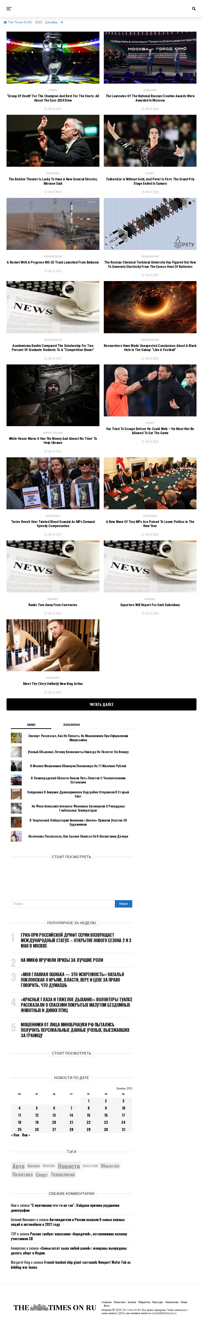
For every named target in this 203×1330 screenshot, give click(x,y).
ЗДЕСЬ (121, 1320)
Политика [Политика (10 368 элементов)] (22, 1181)
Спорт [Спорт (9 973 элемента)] (42, 1181)
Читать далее (101, 711)
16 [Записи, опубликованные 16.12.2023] (106, 1122)
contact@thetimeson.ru (164, 1320)
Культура (157, 1309)
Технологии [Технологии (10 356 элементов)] (63, 1181)
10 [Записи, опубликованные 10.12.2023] (123, 1114)
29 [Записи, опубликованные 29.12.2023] (89, 1136)
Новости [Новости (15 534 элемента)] (69, 1172)
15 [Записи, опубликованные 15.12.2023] (88, 1122)
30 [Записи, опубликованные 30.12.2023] (106, 1136)
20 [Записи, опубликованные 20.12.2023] (54, 1129)
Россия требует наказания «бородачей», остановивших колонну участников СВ (69, 1243)
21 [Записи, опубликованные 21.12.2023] (71, 1129)
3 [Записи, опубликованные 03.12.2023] (123, 1107)
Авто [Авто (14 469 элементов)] (18, 1172)
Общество (144, 1309)
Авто (106, 1312)
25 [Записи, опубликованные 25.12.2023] (19, 1136)
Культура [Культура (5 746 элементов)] (49, 1172)
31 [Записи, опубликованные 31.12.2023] (123, 1136)
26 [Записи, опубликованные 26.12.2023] (37, 1136)
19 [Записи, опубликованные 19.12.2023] (37, 1129)
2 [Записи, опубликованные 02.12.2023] (106, 1107)
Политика (119, 1309)
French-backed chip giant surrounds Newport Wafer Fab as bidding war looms (71, 1271)
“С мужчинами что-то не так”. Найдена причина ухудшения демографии (65, 1214)
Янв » (26, 1141)
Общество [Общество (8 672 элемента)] (110, 1172)
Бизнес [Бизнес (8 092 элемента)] (34, 1172)
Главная (107, 1309)
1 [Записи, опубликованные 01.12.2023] (88, 1107)
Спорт (184, 1309)
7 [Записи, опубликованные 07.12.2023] (71, 1114)
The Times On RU (17, 22)
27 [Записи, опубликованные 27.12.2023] (54, 1136)
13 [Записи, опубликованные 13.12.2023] (54, 1122)
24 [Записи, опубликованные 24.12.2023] (123, 1129)
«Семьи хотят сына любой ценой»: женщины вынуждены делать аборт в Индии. (69, 1257)
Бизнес (132, 1309)
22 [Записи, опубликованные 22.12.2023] (89, 1129)
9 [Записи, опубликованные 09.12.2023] (106, 1114)
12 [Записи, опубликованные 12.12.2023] (37, 1122)
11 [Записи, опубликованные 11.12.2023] (19, 1122)
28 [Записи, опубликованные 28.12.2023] (71, 1136)
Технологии (171, 1309)
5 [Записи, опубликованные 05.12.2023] (37, 1114)
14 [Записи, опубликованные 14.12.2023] (71, 1122)
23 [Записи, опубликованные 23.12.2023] (106, 1129)
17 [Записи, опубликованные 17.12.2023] (123, 1122)
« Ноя (15, 1141)
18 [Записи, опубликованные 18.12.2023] (19, 1129)
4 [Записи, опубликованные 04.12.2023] (19, 1114)
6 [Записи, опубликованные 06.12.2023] (54, 1114)
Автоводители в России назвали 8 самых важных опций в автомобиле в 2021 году (68, 1228)
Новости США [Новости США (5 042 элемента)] (90, 1172)
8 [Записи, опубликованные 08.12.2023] (89, 1114)
